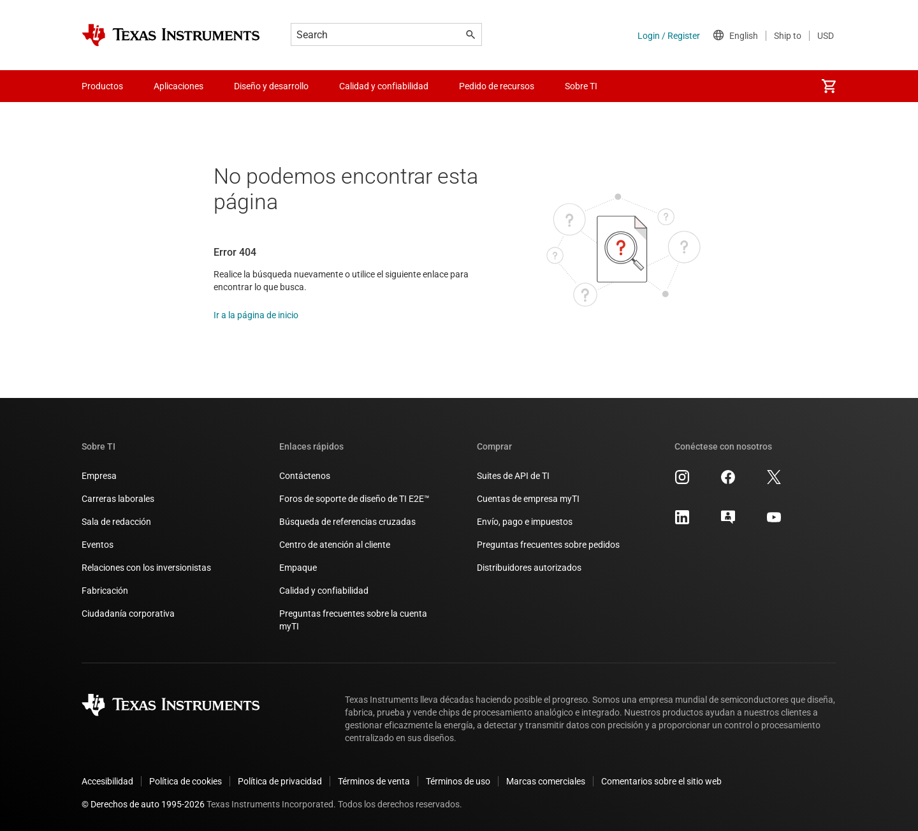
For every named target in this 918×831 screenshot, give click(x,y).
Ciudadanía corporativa (128, 613)
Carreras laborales (118, 499)
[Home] (171, 35)
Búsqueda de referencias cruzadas (347, 522)
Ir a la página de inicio (256, 315)
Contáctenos (304, 476)
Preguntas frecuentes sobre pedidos (548, 545)
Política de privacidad (280, 781)
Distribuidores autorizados (529, 568)
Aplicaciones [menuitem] (178, 86)
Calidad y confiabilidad (323, 590)
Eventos (97, 545)
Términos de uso (458, 781)
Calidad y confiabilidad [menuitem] (383, 86)
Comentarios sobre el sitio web (661, 781)
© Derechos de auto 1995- (143, 804)
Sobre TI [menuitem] (581, 86)
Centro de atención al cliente (334, 545)
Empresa (99, 476)
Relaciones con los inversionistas (146, 568)
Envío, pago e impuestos (524, 522)
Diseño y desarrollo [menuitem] (271, 86)
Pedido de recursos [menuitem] (496, 86)
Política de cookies (185, 781)
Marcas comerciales (545, 781)
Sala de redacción (116, 522)
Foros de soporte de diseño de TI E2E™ (354, 499)
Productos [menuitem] (102, 86)
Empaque (298, 568)
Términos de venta (374, 781)
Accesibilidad (107, 781)
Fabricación (105, 590)
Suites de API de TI (513, 476)
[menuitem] (829, 86)
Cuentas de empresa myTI (528, 499)
